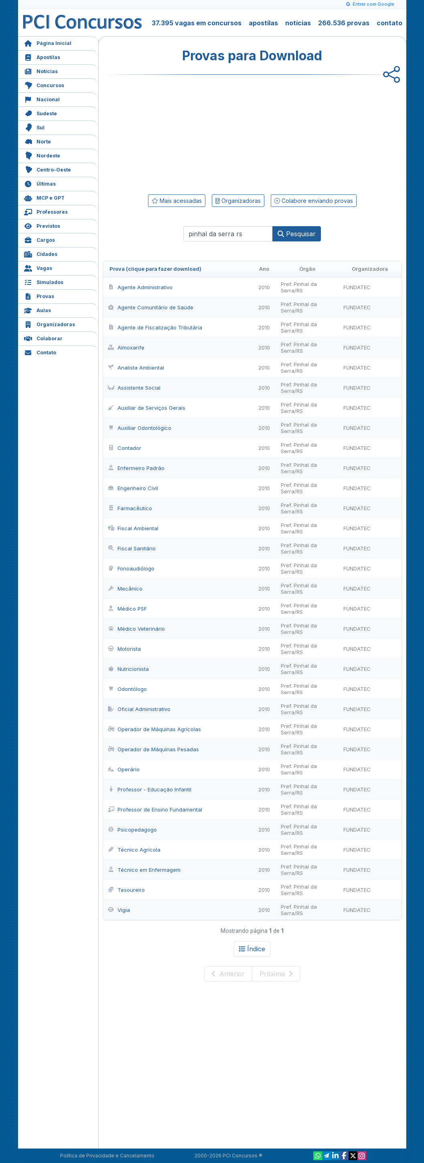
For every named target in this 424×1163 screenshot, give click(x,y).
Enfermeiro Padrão (136, 468)
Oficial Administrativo (139, 709)
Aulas (37, 309)
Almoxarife (126, 347)
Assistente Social (134, 387)
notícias (298, 23)
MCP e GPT (44, 197)
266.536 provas (343, 23)
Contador (124, 448)
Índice (252, 949)
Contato (40, 352)
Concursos (44, 85)
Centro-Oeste (47, 169)
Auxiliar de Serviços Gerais (146, 408)
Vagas (38, 267)
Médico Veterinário (136, 628)
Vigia (119, 910)
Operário (124, 769)
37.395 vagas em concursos (196, 23)
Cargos (39, 239)
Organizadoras (49, 323)
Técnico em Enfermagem (144, 870)
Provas (39, 295)
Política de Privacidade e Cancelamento (107, 1156)
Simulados (43, 281)
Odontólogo (127, 689)
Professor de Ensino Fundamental (155, 809)
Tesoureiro (126, 890)
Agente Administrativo (140, 287)
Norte (37, 141)
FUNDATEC (357, 287)
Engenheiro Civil (133, 488)
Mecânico (125, 588)
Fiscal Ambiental (133, 528)
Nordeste (42, 155)
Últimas (40, 183)
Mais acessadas (177, 200)
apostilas (263, 23)
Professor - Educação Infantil (149, 789)
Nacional (42, 98)
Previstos (42, 225)
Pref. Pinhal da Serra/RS (299, 287)
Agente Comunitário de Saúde (150, 307)
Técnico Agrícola (134, 849)
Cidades (40, 253)
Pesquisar (297, 234)
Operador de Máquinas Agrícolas (154, 729)
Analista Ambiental (136, 367)
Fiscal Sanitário (132, 548)
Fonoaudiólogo (131, 568)
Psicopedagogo (132, 829)
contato (389, 23)
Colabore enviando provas (313, 200)
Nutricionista (128, 669)
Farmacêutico (130, 508)
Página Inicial (47, 42)
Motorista (124, 649)
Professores (46, 211)
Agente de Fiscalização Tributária (155, 327)
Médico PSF (127, 608)
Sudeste (40, 113)
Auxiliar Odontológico (139, 428)
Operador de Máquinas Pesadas (153, 749)
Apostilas (42, 56)
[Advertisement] (187, 133)
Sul (34, 127)
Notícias (41, 70)
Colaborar (43, 337)
